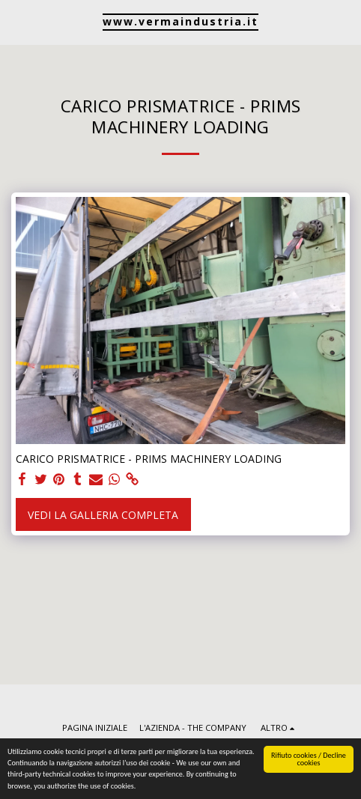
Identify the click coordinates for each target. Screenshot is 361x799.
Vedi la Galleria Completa (103, 515)
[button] (16, 21)
